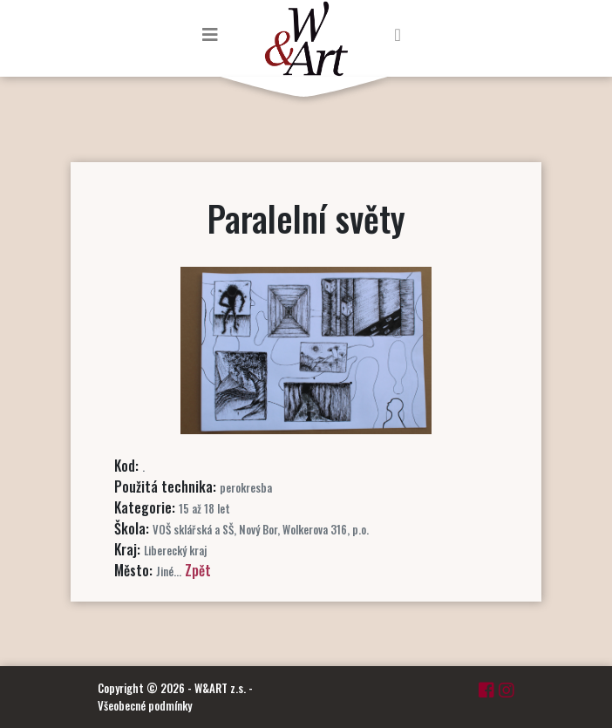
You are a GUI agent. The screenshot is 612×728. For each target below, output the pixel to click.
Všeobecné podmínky (145, 705)
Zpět (198, 570)
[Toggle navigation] (210, 34)
